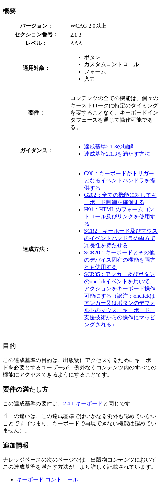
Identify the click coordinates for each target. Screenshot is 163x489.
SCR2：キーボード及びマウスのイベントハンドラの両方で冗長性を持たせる (121, 238)
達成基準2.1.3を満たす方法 (117, 154)
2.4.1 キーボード (83, 403)
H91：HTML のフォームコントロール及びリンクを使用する (119, 216)
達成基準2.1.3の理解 (108, 147)
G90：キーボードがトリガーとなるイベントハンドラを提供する (119, 180)
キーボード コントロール (47, 479)
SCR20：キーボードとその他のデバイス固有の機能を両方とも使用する (119, 260)
